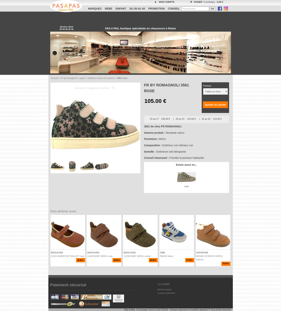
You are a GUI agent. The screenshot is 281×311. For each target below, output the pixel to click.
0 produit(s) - (206, 2)
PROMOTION (156, 8)
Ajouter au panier (215, 104)
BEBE (108, 8)
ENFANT (121, 8)
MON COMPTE (167, 2)
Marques (95, 8)
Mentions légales (165, 290)
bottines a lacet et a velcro (101, 78)
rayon (82, 78)
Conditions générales (166, 293)
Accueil (54, 78)
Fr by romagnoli (68, 78)
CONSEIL (174, 8)
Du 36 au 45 (137, 8)
